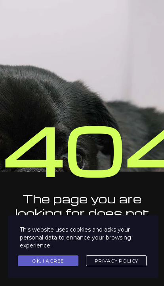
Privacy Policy (116, 261)
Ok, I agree (48, 261)
